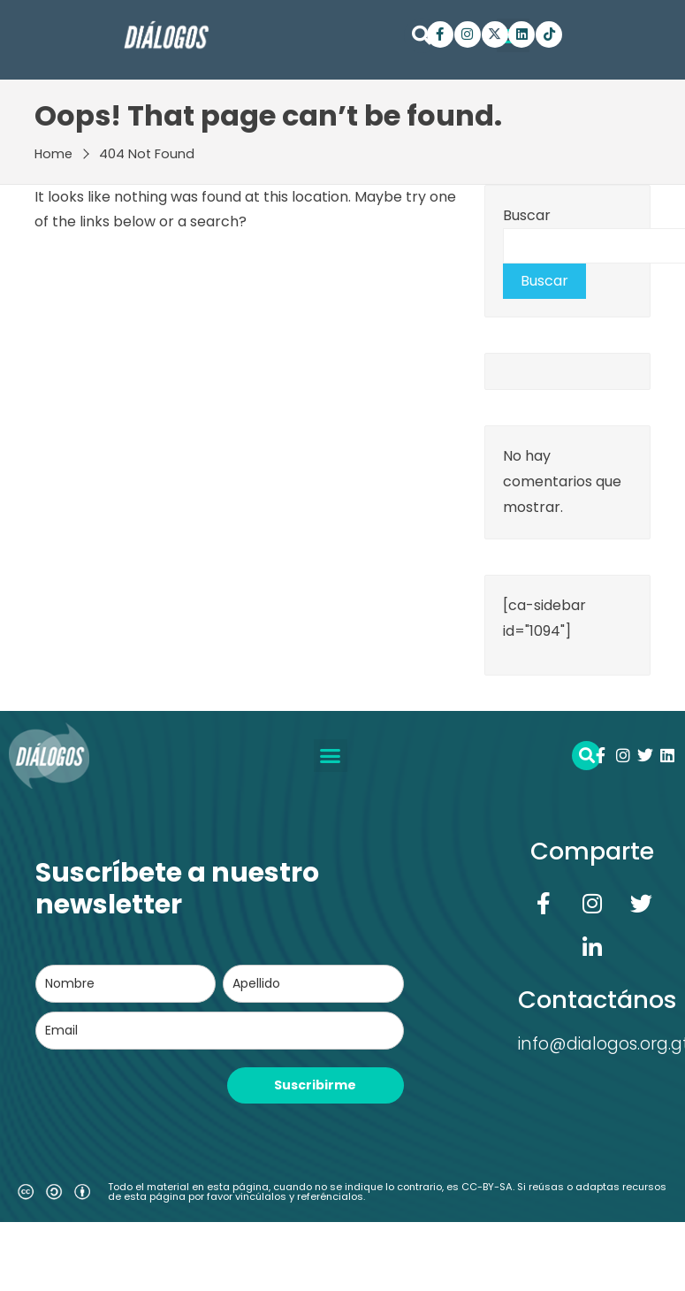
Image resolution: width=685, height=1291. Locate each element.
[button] (421, 35)
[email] (219, 1031)
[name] (125, 984)
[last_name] (313, 984)
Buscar (527, 215)
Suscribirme (315, 1085)
